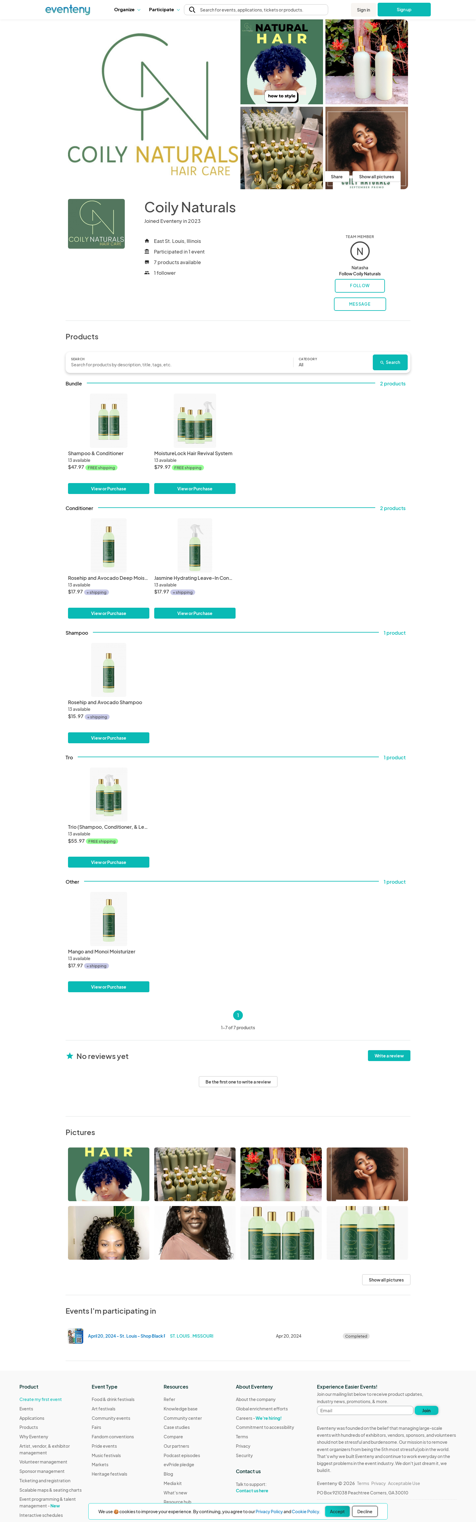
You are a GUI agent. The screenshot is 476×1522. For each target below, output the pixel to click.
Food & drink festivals (113, 1399)
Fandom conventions (113, 1436)
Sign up (404, 9)
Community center (183, 1418)
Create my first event (40, 1399)
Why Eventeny (33, 1436)
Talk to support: (265, 1487)
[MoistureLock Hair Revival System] (195, 421)
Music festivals (106, 1455)
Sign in (363, 9)
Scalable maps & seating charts (50, 1490)
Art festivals (103, 1408)
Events (26, 1408)
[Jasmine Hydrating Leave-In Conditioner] (195, 545)
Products (28, 1427)
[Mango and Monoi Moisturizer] (108, 919)
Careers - (259, 1418)
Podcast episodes (182, 1455)
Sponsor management (42, 1471)
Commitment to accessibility (265, 1427)
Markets (100, 1464)
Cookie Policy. (306, 1511)
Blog (168, 1474)
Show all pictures (376, 176)
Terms (242, 1436)
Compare (173, 1436)
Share (337, 176)
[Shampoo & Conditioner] (108, 421)
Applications (31, 1418)
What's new (175, 1492)
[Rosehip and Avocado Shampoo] (108, 670)
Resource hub (177, 1501)
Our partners (176, 1446)
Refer (169, 1399)
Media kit (173, 1483)
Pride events (104, 1446)
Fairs (96, 1427)
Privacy (243, 1446)
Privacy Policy (269, 1511)
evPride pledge (179, 1464)
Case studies (177, 1427)
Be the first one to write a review (238, 1081)
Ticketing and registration (44, 1480)
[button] (127, 9)
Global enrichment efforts (262, 1408)
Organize (127, 9)
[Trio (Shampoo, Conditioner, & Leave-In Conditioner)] (108, 795)
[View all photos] (153, 104)
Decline (364, 1511)
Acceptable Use (404, 1483)
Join (426, 1410)
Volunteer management (43, 1461)
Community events (111, 1418)
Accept (337, 1511)
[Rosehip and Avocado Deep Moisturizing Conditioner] (108, 545)
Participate (164, 9)
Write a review (389, 1055)
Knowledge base (181, 1408)
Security (244, 1455)
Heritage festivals (109, 1474)
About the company (256, 1399)
